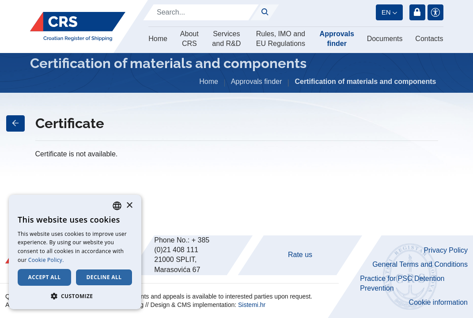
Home (157, 38)
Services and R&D (226, 38)
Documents (385, 38)
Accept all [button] (44, 277)
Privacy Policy (446, 250)
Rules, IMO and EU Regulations (280, 38)
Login (417, 12)
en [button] (386, 12)
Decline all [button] (104, 277)
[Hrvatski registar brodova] (77, 27)
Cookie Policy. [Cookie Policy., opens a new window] (46, 260)
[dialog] (75, 252)
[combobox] (117, 205)
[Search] (201, 12)
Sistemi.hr (251, 304)
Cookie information (438, 302)
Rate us (300, 254)
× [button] (129, 205)
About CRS (189, 38)
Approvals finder (337, 38)
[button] (75, 296)
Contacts (429, 38)
